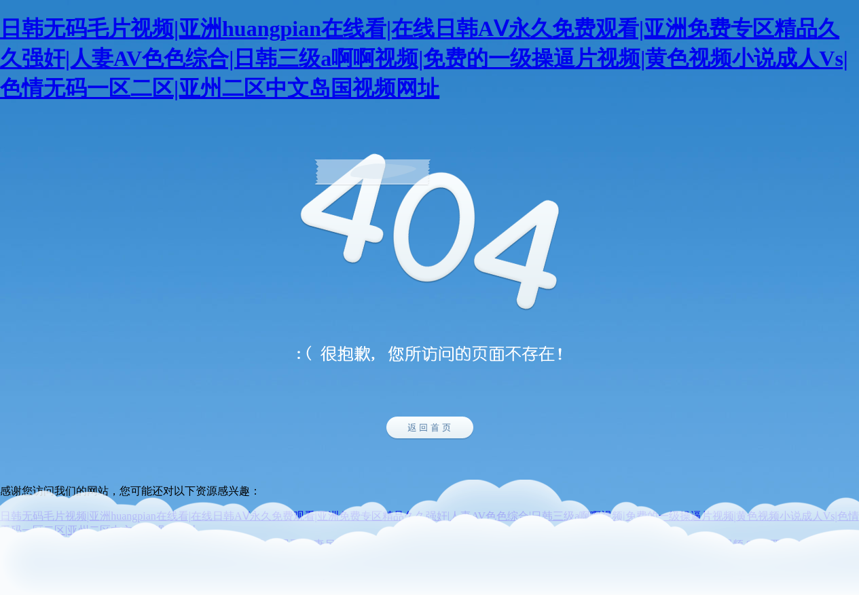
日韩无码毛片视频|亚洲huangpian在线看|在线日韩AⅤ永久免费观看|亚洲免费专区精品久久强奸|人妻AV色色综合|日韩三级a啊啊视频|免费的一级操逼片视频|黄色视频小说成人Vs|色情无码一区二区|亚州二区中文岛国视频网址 (424, 58)
